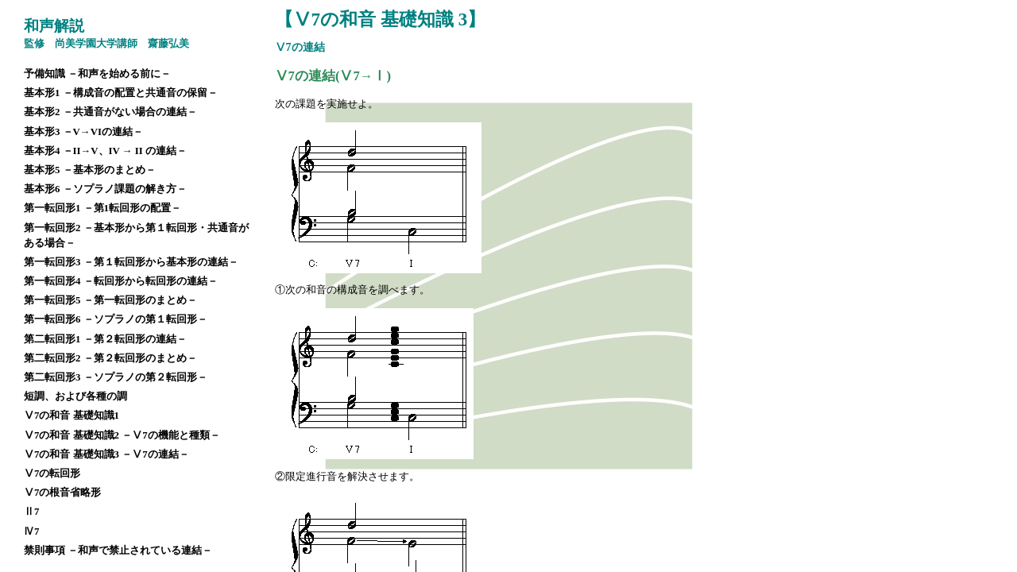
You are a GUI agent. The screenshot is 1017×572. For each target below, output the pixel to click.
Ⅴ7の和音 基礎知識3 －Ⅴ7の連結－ (106, 454)
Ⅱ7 (31, 511)
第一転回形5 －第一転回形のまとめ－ (110, 300)
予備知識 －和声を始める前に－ (97, 73)
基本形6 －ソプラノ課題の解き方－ (105, 189)
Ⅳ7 (31, 531)
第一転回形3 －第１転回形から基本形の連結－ (131, 262)
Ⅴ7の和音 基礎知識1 (71, 415)
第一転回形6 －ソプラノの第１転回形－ (115, 319)
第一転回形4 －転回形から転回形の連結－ (121, 281)
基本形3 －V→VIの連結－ (83, 131)
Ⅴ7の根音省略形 (62, 492)
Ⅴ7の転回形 (52, 473)
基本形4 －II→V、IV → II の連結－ (105, 151)
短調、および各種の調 (75, 396)
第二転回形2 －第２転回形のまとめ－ (110, 358)
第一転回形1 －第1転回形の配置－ (102, 208)
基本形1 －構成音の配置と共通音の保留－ (121, 93)
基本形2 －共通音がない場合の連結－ (110, 112)
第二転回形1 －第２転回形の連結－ (105, 339)
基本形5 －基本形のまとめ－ (90, 170)
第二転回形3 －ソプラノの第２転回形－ (115, 377)
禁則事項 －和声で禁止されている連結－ (118, 550)
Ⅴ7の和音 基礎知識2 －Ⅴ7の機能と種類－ (122, 435)
